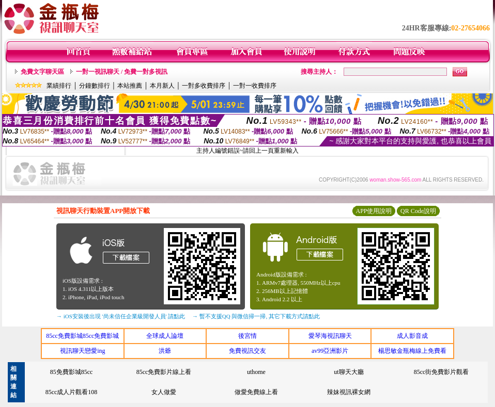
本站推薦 (129, 85)
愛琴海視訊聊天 (330, 335)
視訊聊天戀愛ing (82, 350)
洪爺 (165, 350)
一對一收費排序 (254, 85)
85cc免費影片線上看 (164, 372)
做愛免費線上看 (256, 392)
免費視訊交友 (247, 350)
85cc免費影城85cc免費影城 (82, 335)
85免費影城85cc (71, 372)
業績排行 (59, 85)
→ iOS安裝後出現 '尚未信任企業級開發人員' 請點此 (120, 316)
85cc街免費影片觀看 (441, 372)
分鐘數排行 (94, 85)
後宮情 (247, 335)
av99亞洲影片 (330, 350)
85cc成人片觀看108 (71, 392)
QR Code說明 (418, 211)
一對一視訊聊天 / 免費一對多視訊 (121, 71)
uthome (256, 372)
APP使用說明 (373, 211)
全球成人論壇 (164, 335)
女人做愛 (163, 392)
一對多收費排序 (203, 85)
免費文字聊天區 (42, 71)
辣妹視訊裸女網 (348, 392)
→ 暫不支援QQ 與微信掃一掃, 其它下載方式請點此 (256, 316)
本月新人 (162, 85)
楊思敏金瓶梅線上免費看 (412, 350)
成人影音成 (412, 335)
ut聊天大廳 (348, 372)
